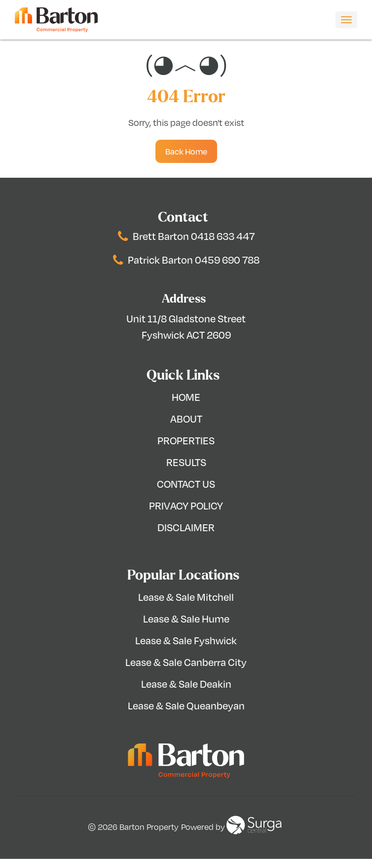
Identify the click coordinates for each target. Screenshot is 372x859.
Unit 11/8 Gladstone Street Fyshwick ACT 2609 (186, 326)
